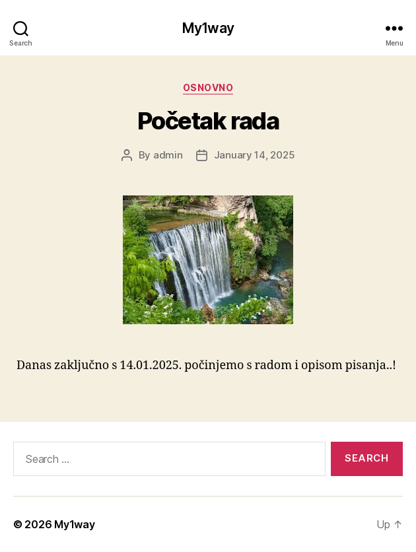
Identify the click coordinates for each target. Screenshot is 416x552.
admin (168, 155)
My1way (208, 28)
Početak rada (208, 120)
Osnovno (208, 87)
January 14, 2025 (254, 155)
